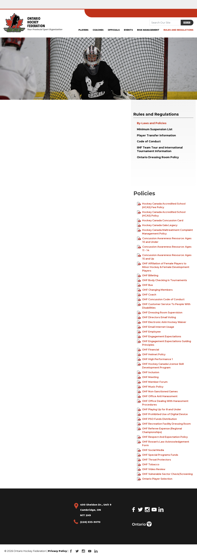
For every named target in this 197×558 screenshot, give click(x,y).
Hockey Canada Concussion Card (160, 220)
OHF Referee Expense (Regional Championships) (159, 430)
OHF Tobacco (148, 464)
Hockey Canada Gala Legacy (157, 225)
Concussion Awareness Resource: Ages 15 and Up (164, 256)
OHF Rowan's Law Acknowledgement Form (163, 443)
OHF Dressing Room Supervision (160, 312)
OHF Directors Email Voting (156, 317)
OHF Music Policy (150, 387)
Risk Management (148, 30)
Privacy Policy (57, 551)
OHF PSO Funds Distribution (157, 419)
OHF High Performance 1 (155, 359)
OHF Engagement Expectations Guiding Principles (164, 343)
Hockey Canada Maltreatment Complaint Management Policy (165, 231)
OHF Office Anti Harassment (157, 396)
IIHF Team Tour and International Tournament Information (160, 149)
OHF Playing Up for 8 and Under (159, 409)
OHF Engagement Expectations (159, 336)
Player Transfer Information (156, 135)
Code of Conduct (149, 141)
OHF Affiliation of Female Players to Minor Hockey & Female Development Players (163, 267)
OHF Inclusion (148, 372)
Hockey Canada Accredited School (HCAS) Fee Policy (161, 205)
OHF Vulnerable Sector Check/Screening (165, 474)
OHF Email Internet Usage (155, 327)
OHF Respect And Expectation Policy (162, 437)
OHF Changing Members (155, 290)
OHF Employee (149, 332)
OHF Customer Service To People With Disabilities (164, 305)
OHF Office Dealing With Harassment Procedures (162, 402)
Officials (114, 30)
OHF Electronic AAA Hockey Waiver (161, 322)
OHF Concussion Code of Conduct (161, 299)
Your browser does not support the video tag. (157, 175)
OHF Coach (147, 294)
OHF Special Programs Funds (157, 455)
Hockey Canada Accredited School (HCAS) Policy (161, 213)
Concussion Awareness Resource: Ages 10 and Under (164, 240)
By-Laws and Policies (151, 123)
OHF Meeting (148, 377)
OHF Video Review (151, 469)
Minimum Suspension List (154, 129)
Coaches (98, 30)
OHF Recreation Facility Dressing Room (164, 424)
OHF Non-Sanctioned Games (157, 391)
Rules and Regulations (178, 30)
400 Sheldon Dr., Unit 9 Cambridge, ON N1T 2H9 (95, 510)
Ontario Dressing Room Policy (158, 157)
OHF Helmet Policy (151, 354)
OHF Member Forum (152, 382)
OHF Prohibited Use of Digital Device (162, 414)
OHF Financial (148, 350)
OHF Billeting (147, 275)
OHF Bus (145, 285)
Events (128, 30)
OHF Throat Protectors (154, 460)
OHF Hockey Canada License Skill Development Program (160, 365)
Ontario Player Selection (154, 479)
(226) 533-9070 (90, 522)
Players (83, 30)
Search (186, 22)
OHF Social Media (150, 450)
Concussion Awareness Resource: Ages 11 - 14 (164, 248)
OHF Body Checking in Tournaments (162, 280)
